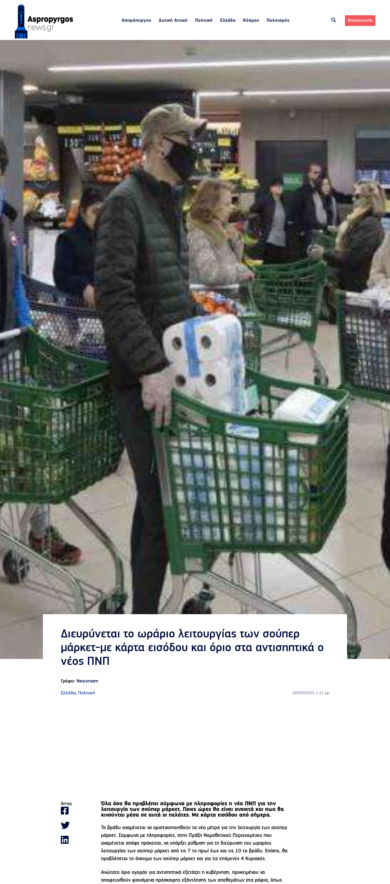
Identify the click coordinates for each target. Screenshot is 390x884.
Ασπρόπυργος (136, 20)
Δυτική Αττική (173, 20)
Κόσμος (251, 20)
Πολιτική (204, 20)
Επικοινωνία (360, 20)
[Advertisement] (195, 749)
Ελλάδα (228, 20)
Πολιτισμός (278, 20)
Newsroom (87, 681)
